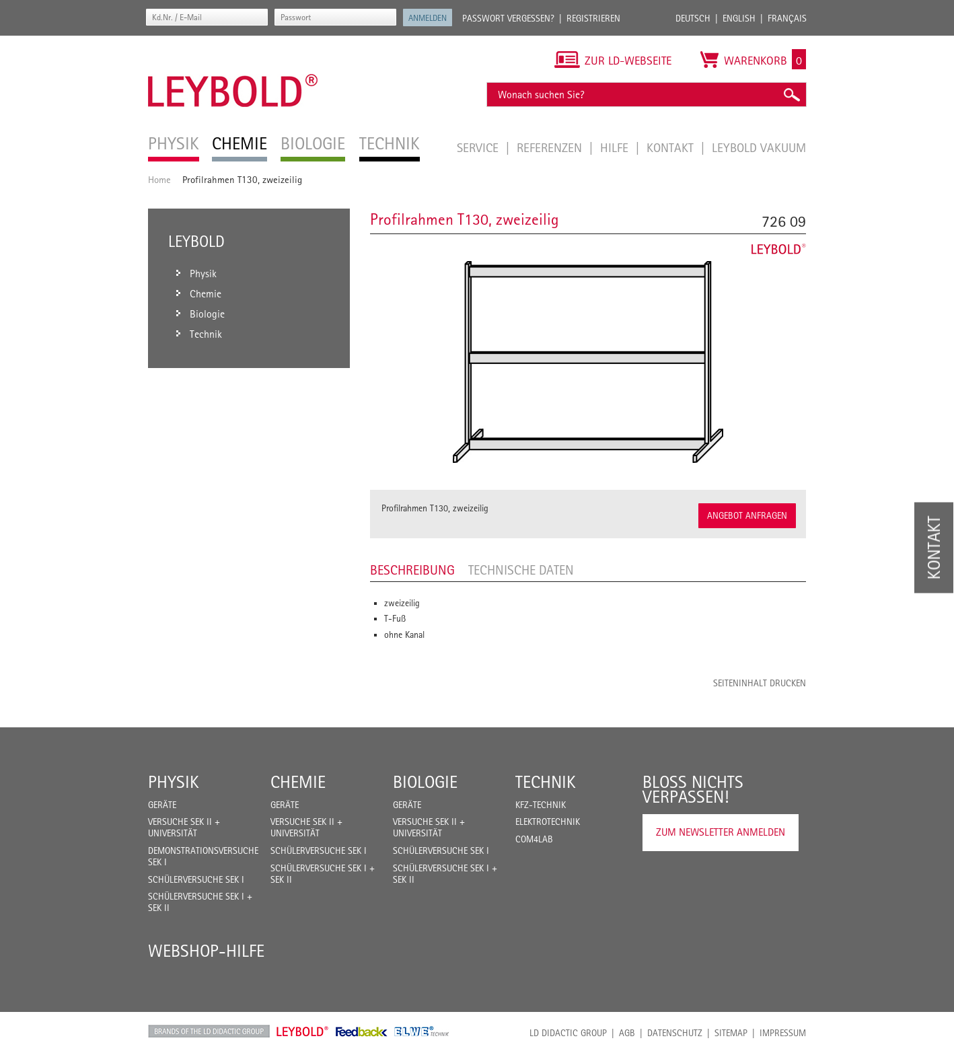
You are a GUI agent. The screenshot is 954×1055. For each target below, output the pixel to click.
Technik (545, 782)
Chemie (298, 782)
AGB (627, 1032)
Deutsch (692, 18)
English (739, 18)
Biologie (425, 782)
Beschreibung (412, 570)
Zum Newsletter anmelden (720, 832)
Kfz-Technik (540, 804)
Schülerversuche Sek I (196, 879)
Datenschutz (674, 1032)
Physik (173, 782)
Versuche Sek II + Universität (184, 827)
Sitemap (730, 1032)
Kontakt (672, 147)
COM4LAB (534, 839)
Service (479, 147)
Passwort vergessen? (508, 18)
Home (159, 179)
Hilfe (616, 147)
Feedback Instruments (362, 1031)
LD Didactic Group (568, 1032)
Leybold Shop (303, 1031)
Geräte (162, 804)
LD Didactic (209, 1031)
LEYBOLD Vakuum (759, 147)
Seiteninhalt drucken (759, 683)
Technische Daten (521, 570)
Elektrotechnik (547, 821)
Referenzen (551, 147)
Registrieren (593, 18)
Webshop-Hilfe (206, 951)
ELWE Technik (421, 1031)
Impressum (783, 1032)
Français (787, 18)
